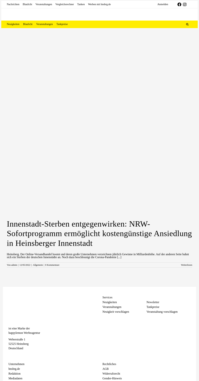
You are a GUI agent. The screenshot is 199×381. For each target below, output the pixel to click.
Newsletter (153, 302)
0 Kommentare (52, 264)
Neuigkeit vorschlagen (115, 311)
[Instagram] (17, 355)
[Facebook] (10, 355)
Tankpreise (153, 306)
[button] (187, 24)
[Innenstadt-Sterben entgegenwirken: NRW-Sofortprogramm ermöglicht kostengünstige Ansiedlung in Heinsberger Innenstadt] (99, 152)
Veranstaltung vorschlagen (162, 311)
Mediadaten (15, 378)
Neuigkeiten (109, 302)
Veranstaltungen (111, 306)
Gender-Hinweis (112, 378)
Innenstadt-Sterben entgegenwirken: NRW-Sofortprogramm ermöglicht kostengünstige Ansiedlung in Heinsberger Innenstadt (99, 233)
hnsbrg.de (14, 368)
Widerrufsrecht (111, 373)
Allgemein (38, 264)
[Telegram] (23, 355)
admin (14, 264)
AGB (105, 368)
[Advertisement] (99, 55)
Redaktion (14, 373)
